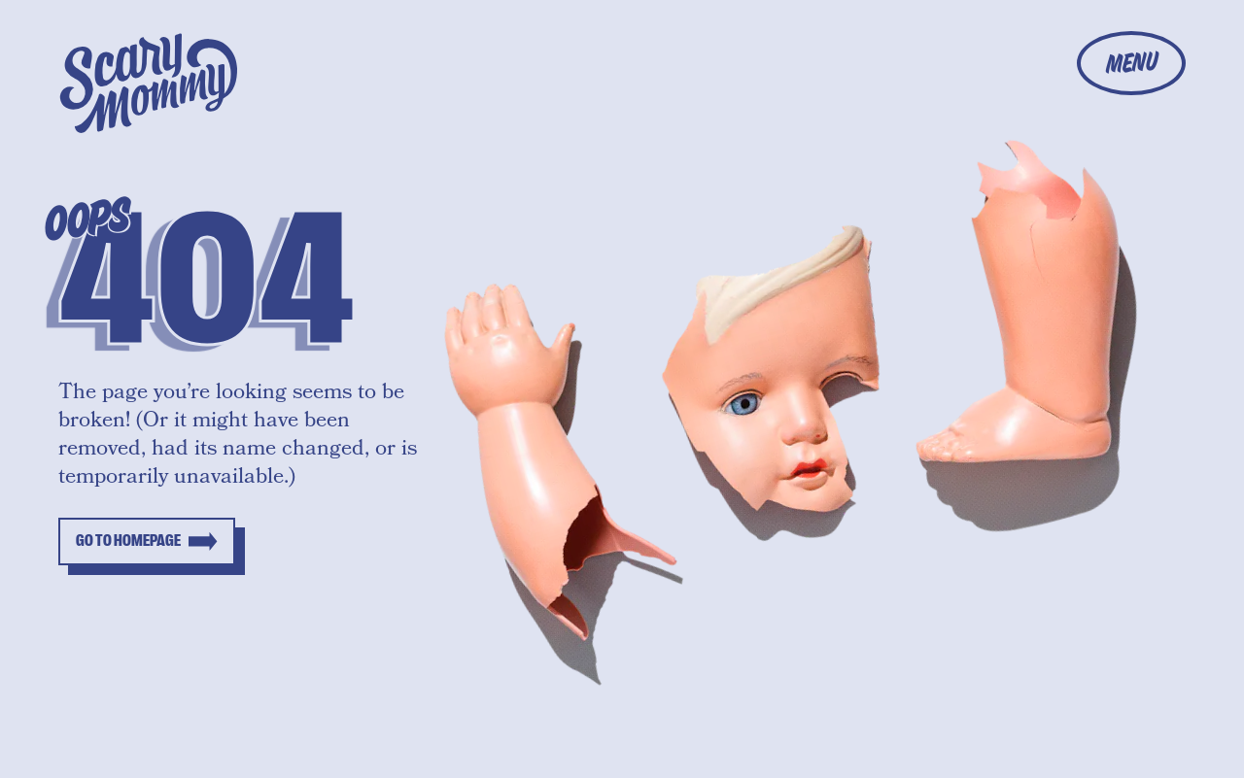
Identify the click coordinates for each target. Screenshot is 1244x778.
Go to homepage (128, 541)
